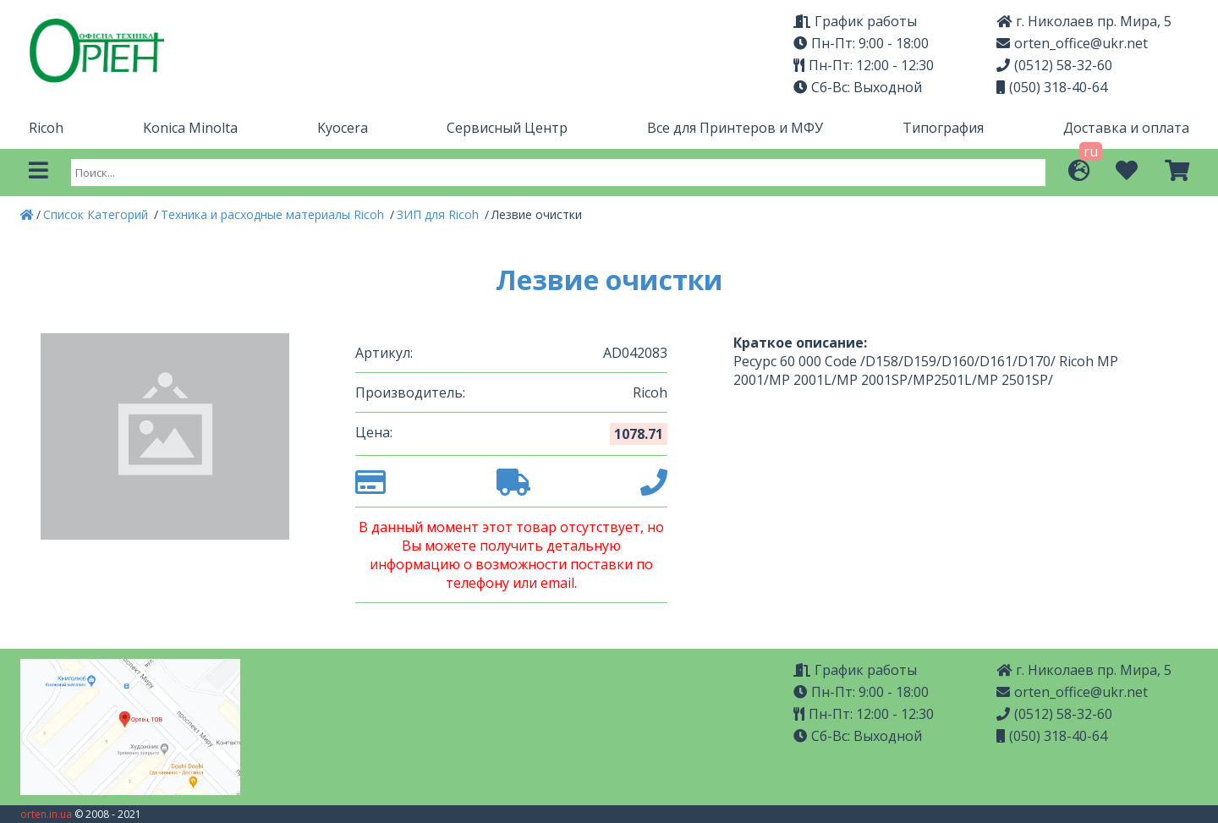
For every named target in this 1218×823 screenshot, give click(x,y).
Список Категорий (97, 214)
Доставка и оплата (1126, 127)
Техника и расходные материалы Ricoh (274, 214)
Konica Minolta (190, 127)
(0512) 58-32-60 (1054, 65)
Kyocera (342, 127)
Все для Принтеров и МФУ (735, 127)
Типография (943, 127)
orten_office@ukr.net (1072, 43)
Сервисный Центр (507, 127)
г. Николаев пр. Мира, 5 (1083, 21)
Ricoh (46, 127)
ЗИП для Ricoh (439, 214)
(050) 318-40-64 (1051, 87)
